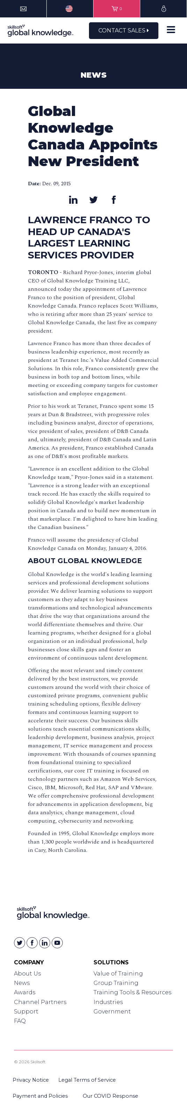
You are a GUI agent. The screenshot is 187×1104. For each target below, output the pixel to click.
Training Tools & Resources (132, 992)
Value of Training (118, 973)
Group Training (116, 983)
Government (112, 1011)
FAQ (20, 1021)
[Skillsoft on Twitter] (19, 942)
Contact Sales (123, 30)
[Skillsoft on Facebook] (32, 942)
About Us (27, 973)
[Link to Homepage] (53, 914)
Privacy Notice (31, 1080)
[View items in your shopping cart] (117, 8)
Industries (108, 1002)
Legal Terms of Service (87, 1080)
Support (26, 1011)
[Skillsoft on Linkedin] (44, 942)
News (22, 983)
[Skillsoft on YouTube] (57, 942)
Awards (24, 992)
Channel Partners (40, 1002)
